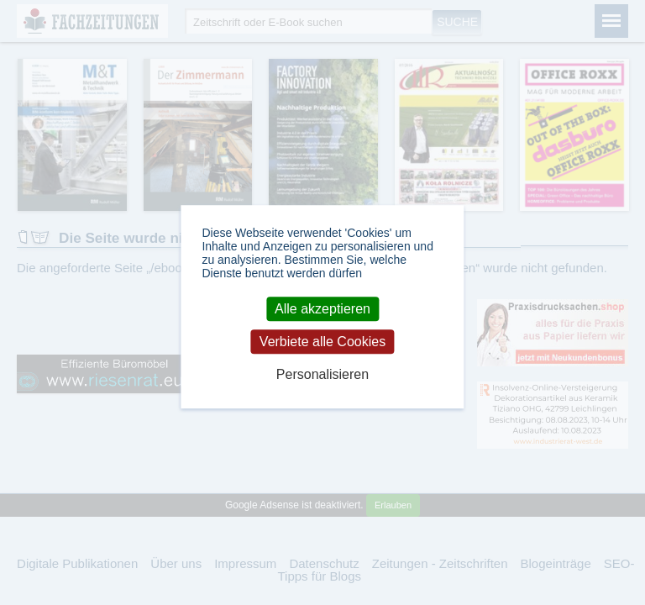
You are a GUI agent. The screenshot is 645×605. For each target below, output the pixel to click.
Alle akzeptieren (322, 309)
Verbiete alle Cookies (322, 341)
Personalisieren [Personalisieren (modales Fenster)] (322, 375)
